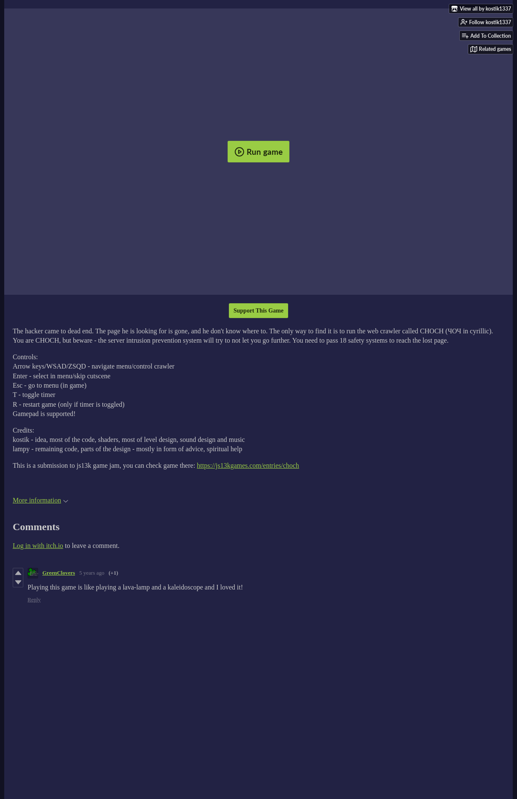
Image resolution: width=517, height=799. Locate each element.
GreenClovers (58, 573)
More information (40, 500)
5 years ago (91, 573)
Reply (34, 599)
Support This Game (258, 310)
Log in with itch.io (38, 545)
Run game (258, 152)
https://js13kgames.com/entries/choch (248, 465)
